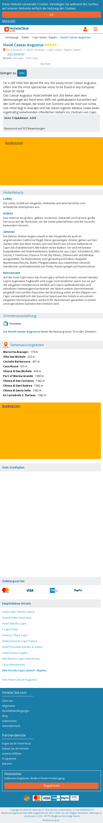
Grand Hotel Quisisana (16, 617)
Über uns (7, 701)
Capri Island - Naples (44, 37)
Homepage (12, 37)
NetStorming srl (51, 820)
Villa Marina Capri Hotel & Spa (21, 658)
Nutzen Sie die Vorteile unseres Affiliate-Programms (15, 753)
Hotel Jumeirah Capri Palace (19, 641)
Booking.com (14, 143)
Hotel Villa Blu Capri (14, 623)
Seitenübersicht (11, 726)
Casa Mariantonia (13, 664)
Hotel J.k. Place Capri (15, 635)
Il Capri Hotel (10, 629)
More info (8, 21)
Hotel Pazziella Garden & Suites (22, 647)
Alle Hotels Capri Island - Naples (24, 670)
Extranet (7, 763)
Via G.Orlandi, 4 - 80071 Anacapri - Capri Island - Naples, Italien (41, 50)
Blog (5, 716)
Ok (52, 15)
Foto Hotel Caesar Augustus (19, 679)
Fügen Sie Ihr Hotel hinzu (16, 743)
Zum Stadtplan (16, 54)
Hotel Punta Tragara (15, 653)
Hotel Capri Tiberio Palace (18, 612)
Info (22, 73)
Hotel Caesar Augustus (75, 37)
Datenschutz (9, 721)
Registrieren (51, 786)
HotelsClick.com (16, 29)
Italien (25, 37)
